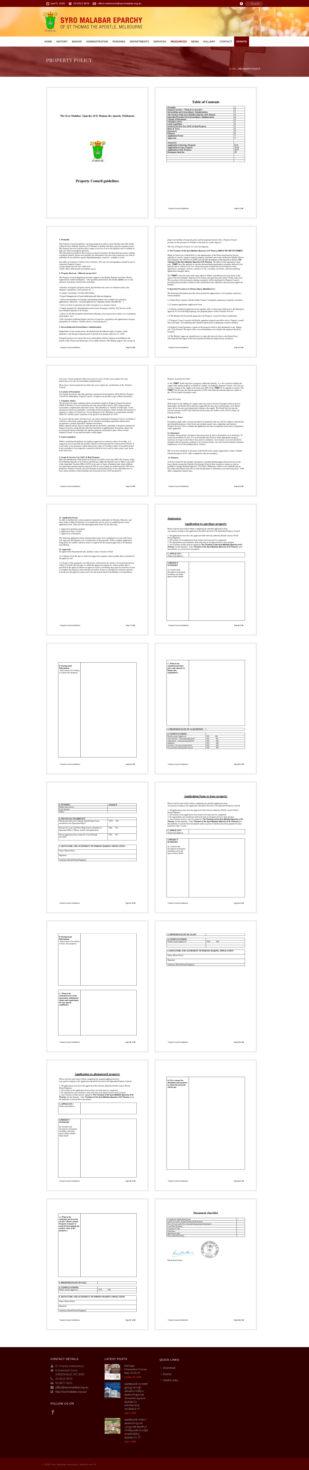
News (195, 41)
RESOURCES (179, 41)
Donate (241, 41)
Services (159, 41)
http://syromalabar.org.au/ (71, 1391)
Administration (97, 41)
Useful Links (169, 1380)
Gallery (209, 41)
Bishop (77, 41)
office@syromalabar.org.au (71, 1387)
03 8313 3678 (81, 3)
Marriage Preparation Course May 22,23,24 (135, 1369)
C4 (94, 1464)
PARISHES (119, 41)
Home (48, 41)
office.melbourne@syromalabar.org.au (119, 3)
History (62, 41)
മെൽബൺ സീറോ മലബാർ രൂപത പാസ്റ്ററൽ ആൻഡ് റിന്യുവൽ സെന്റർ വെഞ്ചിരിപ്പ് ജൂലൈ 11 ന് (136, 1428)
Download (168, 1367)
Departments (139, 41)
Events (166, 1374)
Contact (226, 41)
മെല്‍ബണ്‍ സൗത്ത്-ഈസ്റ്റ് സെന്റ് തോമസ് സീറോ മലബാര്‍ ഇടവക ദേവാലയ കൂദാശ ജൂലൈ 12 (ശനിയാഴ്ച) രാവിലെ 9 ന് (136, 1396)
